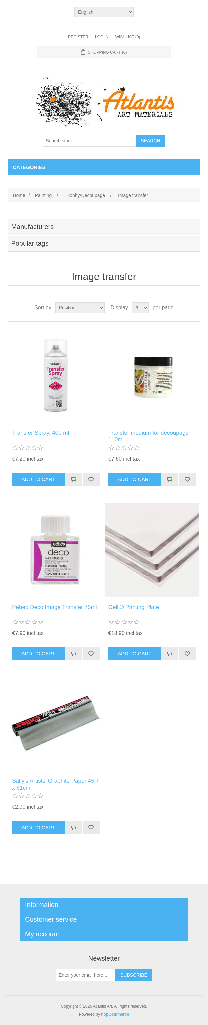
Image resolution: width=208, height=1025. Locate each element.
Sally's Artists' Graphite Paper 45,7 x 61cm (55, 784)
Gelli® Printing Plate (133, 607)
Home (19, 195)
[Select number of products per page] (140, 307)
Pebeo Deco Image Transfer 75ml (54, 607)
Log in (102, 37)
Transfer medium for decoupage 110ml (148, 436)
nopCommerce (115, 1014)
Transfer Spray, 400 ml (40, 433)
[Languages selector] (104, 12)
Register (78, 37)
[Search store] (89, 141)
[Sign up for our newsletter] (86, 975)
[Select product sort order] (80, 307)
